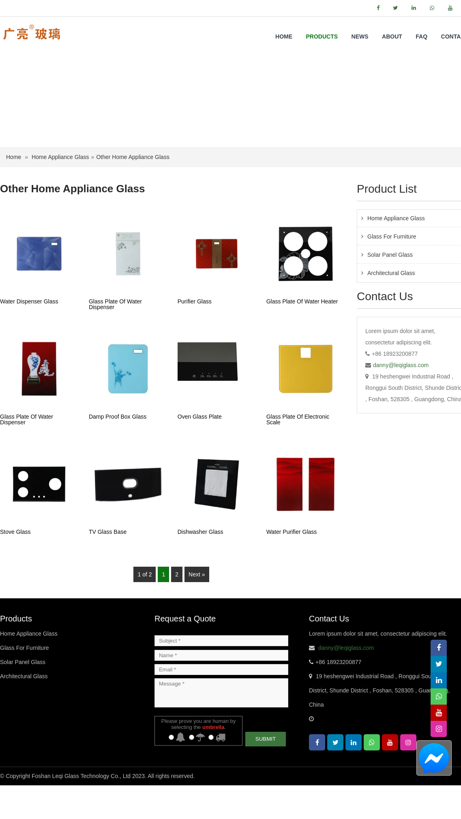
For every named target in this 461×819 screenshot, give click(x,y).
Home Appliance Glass (60, 190)
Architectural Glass (23, 710)
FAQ (421, 36)
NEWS (360, 36)
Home (283, 36)
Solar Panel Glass (22, 695)
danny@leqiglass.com (401, 399)
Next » (197, 608)
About (392, 36)
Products (322, 36)
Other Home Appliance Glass (132, 190)
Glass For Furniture (24, 681)
